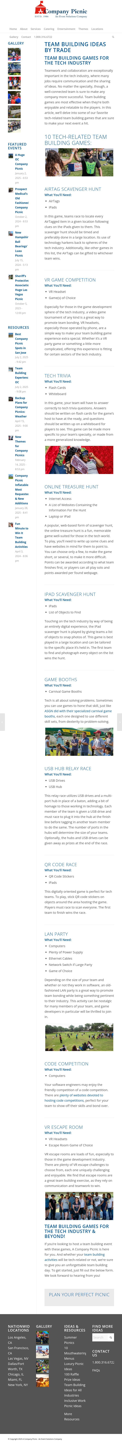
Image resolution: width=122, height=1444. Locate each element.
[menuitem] (13, 29)
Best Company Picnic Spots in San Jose (21, 343)
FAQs (96, 1370)
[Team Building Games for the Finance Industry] (119, 722)
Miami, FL (15, 1379)
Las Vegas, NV (18, 1358)
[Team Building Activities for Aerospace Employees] (2, 722)
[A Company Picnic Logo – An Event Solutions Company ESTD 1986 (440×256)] (61, 12)
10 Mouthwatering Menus (75, 1353)
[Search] (112, 37)
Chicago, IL (16, 1374)
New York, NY (18, 1385)
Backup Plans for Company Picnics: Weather (21, 407)
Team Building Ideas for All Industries (74, 1390)
